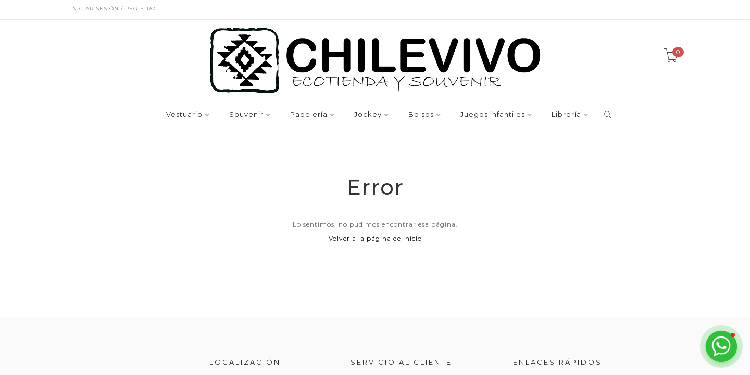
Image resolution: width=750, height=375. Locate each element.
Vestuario (184, 114)
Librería (566, 114)
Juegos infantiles (492, 114)
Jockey (368, 114)
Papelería (309, 114)
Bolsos (421, 114)
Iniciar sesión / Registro (113, 8)
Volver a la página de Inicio (375, 238)
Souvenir (246, 114)
